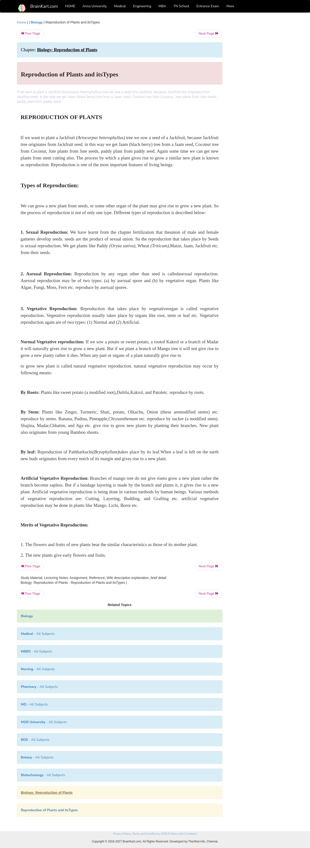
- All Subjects (37, 633)
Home (21, 22)
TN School (181, 6)
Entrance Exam (207, 6)
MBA (162, 6)
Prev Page (30, 33)
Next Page (209, 33)
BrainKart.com (44, 6)
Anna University (95, 6)
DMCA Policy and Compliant (179, 834)
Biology (37, 22)
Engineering (142, 6)
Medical (120, 6)
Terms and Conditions (145, 834)
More (230, 6)
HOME (70, 6)
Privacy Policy (121, 834)
